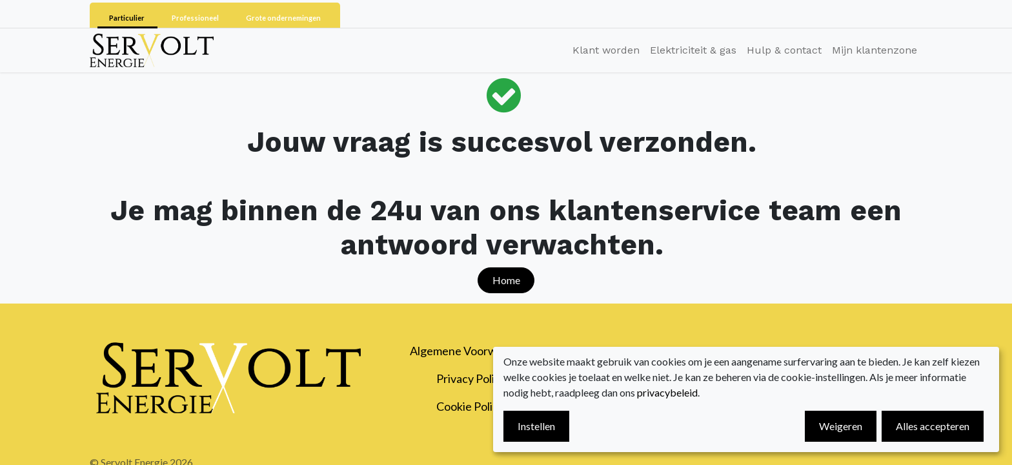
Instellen (536, 426)
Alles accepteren (932, 426)
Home (506, 280)
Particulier (127, 18)
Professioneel (196, 18)
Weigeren (840, 426)
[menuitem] (606, 50)
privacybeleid (667, 392)
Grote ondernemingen (283, 18)
